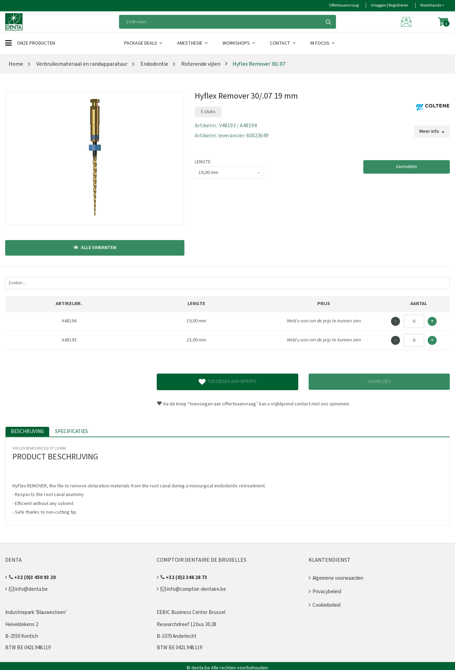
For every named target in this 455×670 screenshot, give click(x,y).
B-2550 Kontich (21, 636)
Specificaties (71, 431)
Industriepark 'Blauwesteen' (35, 612)
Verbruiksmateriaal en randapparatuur (81, 64)
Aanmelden (406, 167)
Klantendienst (330, 560)
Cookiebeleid (326, 605)
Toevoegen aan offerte (227, 381)
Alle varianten (94, 247)
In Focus (323, 43)
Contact (283, 43)
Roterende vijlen (200, 64)
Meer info (432, 131)
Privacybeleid (326, 591)
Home (16, 64)
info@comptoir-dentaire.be (193, 589)
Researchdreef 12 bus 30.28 (186, 624)
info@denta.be (28, 589)
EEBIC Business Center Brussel (191, 612)
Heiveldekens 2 (21, 624)
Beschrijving (27, 431)
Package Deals (143, 43)
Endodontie (153, 64)
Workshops (239, 43)
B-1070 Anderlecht (177, 636)
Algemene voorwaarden (337, 578)
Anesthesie (193, 43)
